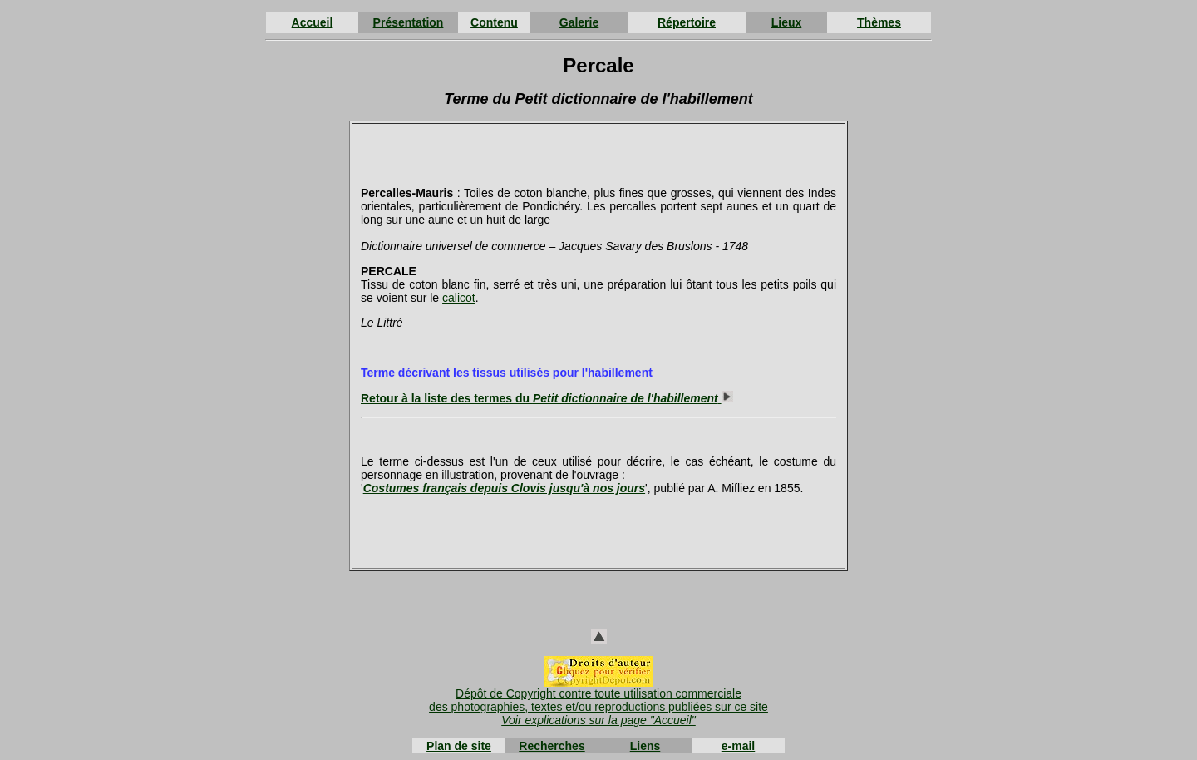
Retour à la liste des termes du (547, 398)
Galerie (578, 22)
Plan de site (458, 746)
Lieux (786, 22)
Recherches (551, 746)
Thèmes (879, 22)
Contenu (494, 22)
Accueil (312, 22)
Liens (645, 746)
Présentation (408, 22)
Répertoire (687, 22)
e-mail (738, 746)
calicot (458, 297)
